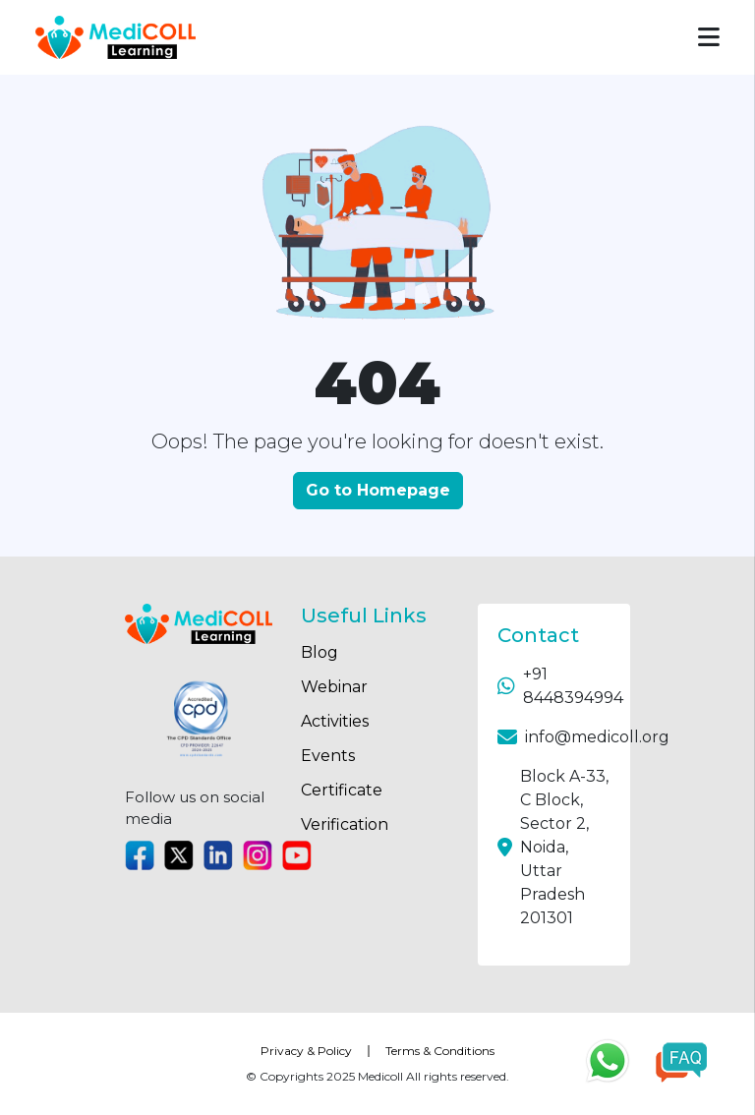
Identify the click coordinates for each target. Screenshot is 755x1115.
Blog (319, 652)
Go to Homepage (378, 490)
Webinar (334, 686)
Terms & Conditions (439, 1050)
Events (328, 755)
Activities (335, 721)
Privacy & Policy (306, 1050)
